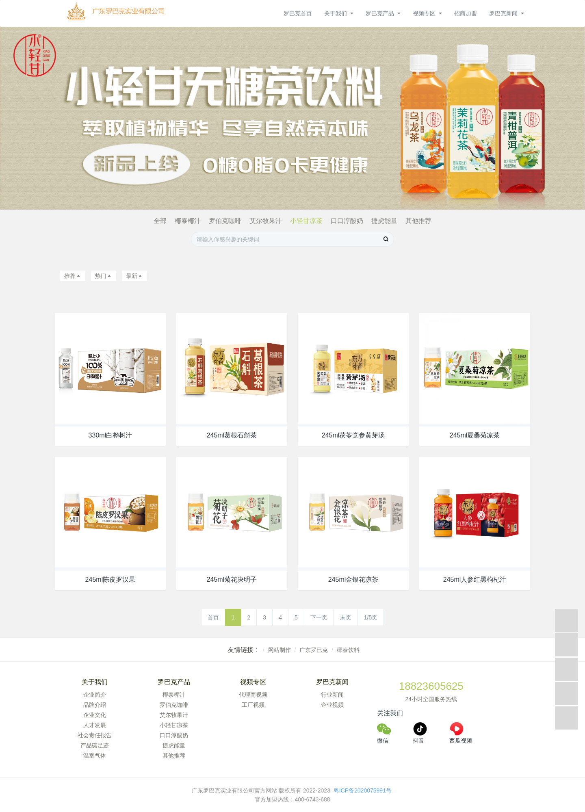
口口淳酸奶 (347, 220)
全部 (160, 220)
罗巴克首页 (298, 13)
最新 (134, 276)
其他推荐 (418, 220)
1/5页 (370, 617)
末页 (345, 617)
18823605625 (431, 686)
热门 (103, 276)
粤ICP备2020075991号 (363, 790)
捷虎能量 (384, 220)
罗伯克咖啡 (225, 220)
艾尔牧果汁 (265, 220)
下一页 (318, 617)
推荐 (72, 276)
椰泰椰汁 (188, 220)
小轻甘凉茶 (306, 220)
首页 (213, 617)
